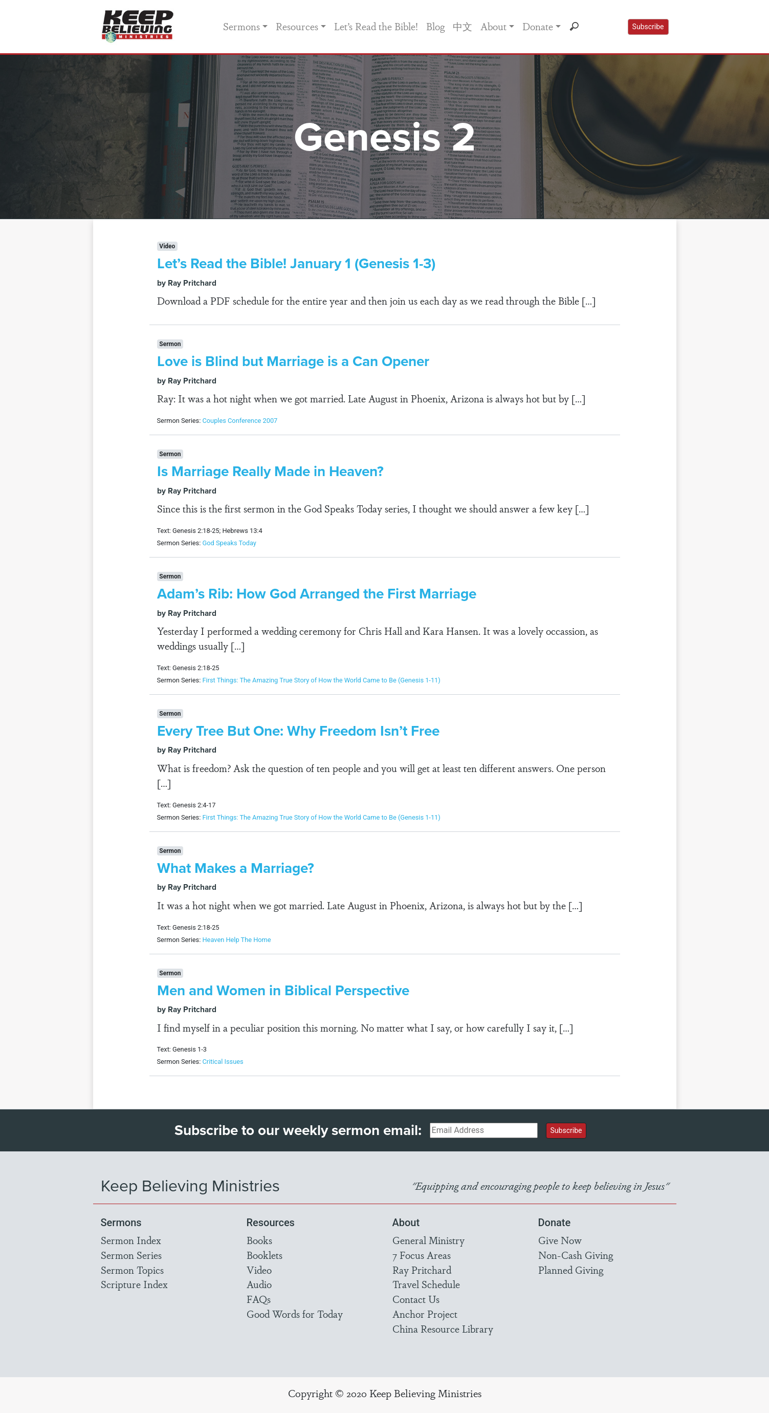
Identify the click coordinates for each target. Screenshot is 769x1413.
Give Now (560, 1240)
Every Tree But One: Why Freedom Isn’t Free (298, 730)
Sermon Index (131, 1240)
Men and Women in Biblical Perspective (283, 990)
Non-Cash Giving (575, 1255)
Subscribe (648, 27)
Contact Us (416, 1299)
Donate (537, 26)
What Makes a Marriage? (235, 868)
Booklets (264, 1255)
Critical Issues (222, 1061)
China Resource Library (442, 1328)
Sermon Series (131, 1255)
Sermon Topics (132, 1269)
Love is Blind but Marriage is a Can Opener (293, 361)
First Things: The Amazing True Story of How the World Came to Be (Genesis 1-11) (321, 680)
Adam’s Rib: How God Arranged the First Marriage (316, 593)
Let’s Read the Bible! (376, 26)
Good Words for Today (295, 1314)
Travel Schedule (426, 1284)
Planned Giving (570, 1269)
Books (259, 1240)
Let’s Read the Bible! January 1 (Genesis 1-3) (296, 263)
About (493, 26)
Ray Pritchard (421, 1269)
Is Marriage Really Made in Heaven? (270, 471)
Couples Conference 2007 (239, 420)
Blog (435, 26)
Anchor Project (424, 1314)
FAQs (259, 1299)
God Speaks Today (229, 543)
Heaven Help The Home (236, 940)
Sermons (241, 26)
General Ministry (428, 1240)
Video (259, 1269)
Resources (297, 26)
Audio (259, 1284)
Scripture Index (134, 1284)
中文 (462, 26)
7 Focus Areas (421, 1255)
